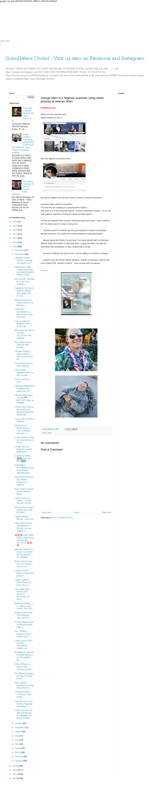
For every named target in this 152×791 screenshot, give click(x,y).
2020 (15, 246)
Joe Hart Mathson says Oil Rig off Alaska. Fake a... (24, 624)
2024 (15, 230)
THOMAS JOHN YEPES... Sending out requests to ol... (24, 260)
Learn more (5, 41)
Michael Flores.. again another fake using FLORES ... (24, 510)
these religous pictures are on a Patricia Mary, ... (24, 491)
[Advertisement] (76, 21)
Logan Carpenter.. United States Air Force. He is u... (23, 582)
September (20, 727)
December (19, 250)
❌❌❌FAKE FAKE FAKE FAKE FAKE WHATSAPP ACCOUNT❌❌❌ (24, 540)
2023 (15, 234)
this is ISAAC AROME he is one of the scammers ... (25, 281)
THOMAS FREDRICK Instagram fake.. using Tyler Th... (25, 388)
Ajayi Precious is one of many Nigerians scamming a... (24, 703)
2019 (15, 766)
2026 (15, 221)
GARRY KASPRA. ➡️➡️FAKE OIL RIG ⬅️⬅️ (23, 458)
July (17, 736)
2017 (15, 774)
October (19, 723)
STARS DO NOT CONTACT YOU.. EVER (23, 694)
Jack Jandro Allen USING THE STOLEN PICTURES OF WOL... (22, 594)
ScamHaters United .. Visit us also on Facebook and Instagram (74, 58)
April (17, 748)
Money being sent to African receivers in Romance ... (24, 302)
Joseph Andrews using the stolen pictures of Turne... (24, 439)
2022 (15, 238)
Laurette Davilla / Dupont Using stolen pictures (24, 573)
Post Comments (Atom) (62, 517)
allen (50, 433)
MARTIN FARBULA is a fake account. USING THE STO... (24, 606)
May (17, 744)
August (18, 731)
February (19, 756)
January (18, 761)
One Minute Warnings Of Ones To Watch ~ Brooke (24, 676)
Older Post (106, 512)
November (20, 254)
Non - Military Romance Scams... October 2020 (23, 633)
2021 (15, 242)
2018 (15, 770)
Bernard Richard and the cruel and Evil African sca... (23, 563)
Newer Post (46, 512)
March (18, 752)
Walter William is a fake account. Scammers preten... (24, 666)
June (17, 740)
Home (76, 512)
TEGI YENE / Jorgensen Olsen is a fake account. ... (24, 372)
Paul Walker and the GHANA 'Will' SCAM (23, 344)
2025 (15, 226)
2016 (15, 778)
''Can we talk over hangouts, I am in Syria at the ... (23, 323)
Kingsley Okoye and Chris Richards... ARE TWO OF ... (23, 615)
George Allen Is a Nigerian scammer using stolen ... (23, 449)
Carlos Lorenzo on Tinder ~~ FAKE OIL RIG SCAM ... (24, 500)
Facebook (44, 270)
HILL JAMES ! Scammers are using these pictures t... (24, 685)
